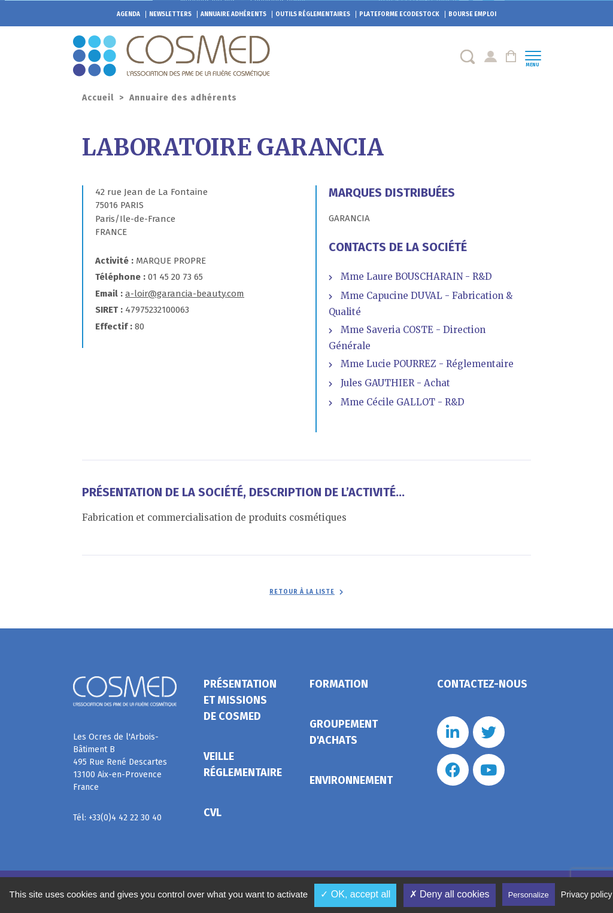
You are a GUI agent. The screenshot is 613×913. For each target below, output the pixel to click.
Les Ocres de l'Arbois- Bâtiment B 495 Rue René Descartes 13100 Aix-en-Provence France (120, 762)
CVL (212, 812)
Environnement (351, 780)
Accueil (98, 98)
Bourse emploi (472, 14)
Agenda (128, 14)
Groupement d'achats (343, 732)
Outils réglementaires (312, 14)
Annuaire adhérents (233, 14)
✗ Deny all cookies (449, 894)
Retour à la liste (302, 592)
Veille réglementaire (243, 764)
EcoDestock (399, 14)
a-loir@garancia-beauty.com (184, 293)
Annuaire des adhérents (183, 98)
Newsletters (170, 14)
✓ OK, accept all (355, 894)
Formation (338, 684)
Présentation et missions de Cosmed (240, 700)
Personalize (528, 894)
